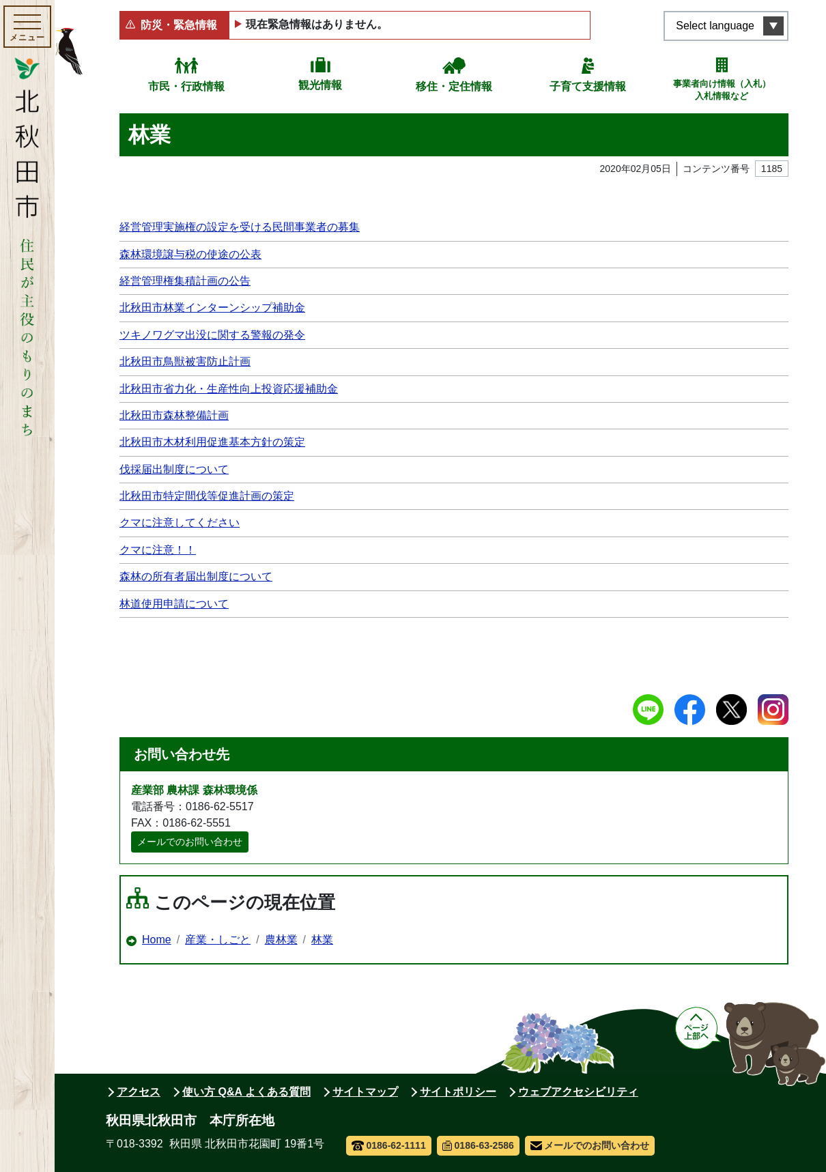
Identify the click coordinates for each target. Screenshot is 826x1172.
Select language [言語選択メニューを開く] (715, 25)
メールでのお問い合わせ (189, 841)
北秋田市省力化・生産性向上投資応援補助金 (228, 389)
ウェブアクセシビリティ (578, 1092)
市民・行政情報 (186, 86)
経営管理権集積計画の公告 (185, 281)
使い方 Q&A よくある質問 (246, 1092)
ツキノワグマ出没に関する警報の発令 (212, 335)
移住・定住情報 (454, 86)
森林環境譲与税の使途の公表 (190, 254)
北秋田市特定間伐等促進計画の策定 (206, 496)
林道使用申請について (174, 604)
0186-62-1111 (389, 1145)
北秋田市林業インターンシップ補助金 (212, 307)
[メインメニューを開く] (27, 26)
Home (156, 939)
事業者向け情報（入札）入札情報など (722, 89)
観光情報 (320, 85)
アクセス (138, 1092)
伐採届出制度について (174, 469)
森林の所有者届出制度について (195, 576)
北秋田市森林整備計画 (174, 415)
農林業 (281, 939)
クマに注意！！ (157, 550)
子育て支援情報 (588, 86)
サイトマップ (365, 1092)
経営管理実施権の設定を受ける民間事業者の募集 (239, 227)
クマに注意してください (179, 522)
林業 (322, 939)
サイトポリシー (458, 1092)
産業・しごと (218, 939)
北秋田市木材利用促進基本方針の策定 (212, 442)
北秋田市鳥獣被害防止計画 (185, 361)
